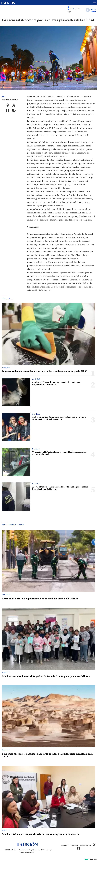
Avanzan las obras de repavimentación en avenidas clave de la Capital (40, 598)
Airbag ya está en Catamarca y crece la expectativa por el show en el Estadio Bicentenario (59, 418)
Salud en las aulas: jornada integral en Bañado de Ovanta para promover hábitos (46, 676)
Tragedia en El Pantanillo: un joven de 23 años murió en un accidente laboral (59, 453)
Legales (32, 852)
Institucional (74, 845)
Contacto (64, 845)
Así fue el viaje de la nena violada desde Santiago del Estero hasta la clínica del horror (60, 488)
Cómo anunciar (85, 845)
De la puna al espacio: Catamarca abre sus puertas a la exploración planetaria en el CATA (47, 755)
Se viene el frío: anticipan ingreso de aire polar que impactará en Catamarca (56, 383)
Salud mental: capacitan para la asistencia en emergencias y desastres (40, 834)
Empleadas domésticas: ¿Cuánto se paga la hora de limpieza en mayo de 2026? (44, 371)
